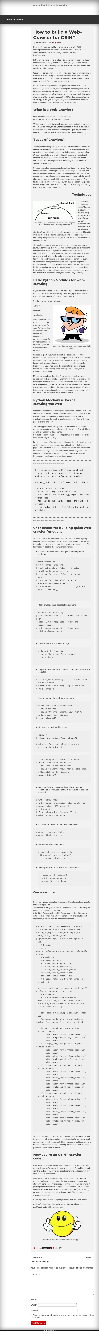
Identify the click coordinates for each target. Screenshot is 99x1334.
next (90, 1257)
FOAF (53, 132)
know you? (75, 94)
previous (36, 1257)
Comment (35, 1274)
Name (34, 1299)
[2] (41, 132)
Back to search (14, 19)
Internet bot (56, 124)
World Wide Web (41, 127)
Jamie (58, 43)
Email (34, 1305)
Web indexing (80, 127)
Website (34, 1310)
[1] (72, 129)
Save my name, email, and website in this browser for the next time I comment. (62, 1316)
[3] (85, 132)
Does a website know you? (84, 210)
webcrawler (47, 1248)
